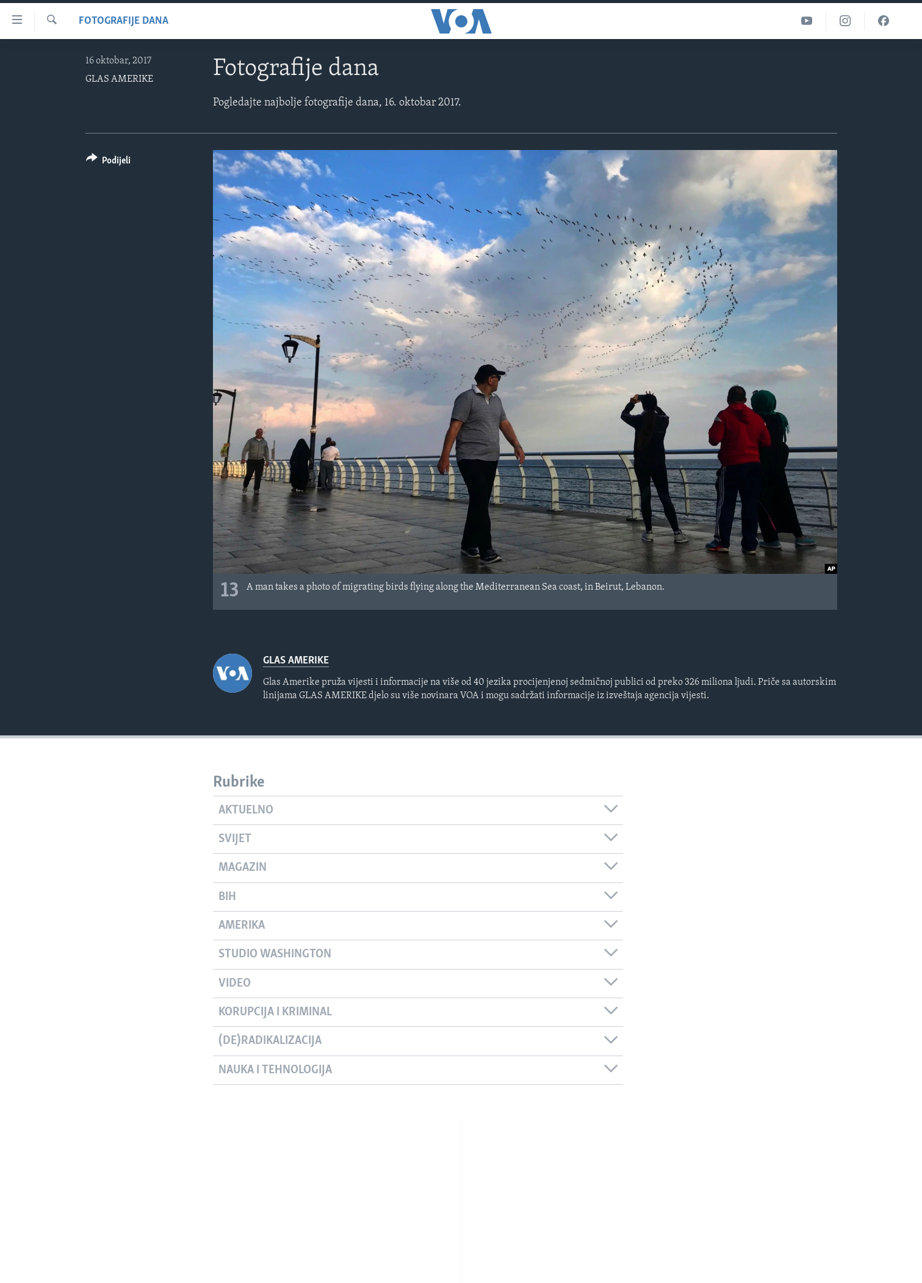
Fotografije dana (123, 21)
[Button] (108, 162)
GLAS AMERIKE (119, 79)
